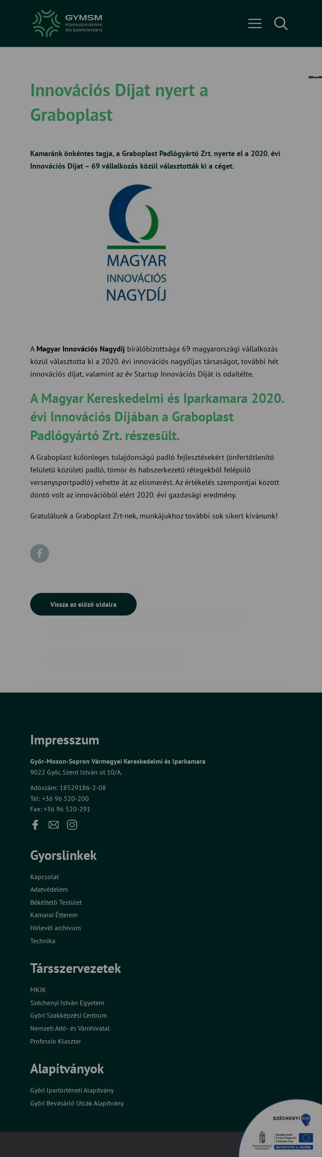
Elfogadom (78, 610)
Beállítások (145, 610)
